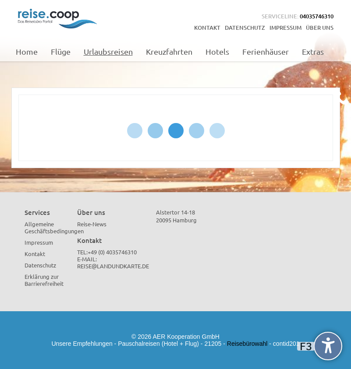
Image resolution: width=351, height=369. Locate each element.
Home (27, 51)
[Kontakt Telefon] (341, 97)
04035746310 (316, 16)
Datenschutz (245, 28)
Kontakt (207, 28)
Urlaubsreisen (108, 51)
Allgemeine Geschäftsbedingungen (54, 227)
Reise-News (91, 224)
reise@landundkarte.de (113, 266)
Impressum (285, 28)
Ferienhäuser (265, 51)
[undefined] (328, 346)
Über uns (319, 28)
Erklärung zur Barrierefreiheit (44, 280)
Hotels (217, 51)
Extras (313, 51)
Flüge (61, 51)
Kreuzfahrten (169, 51)
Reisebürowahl (247, 343)
